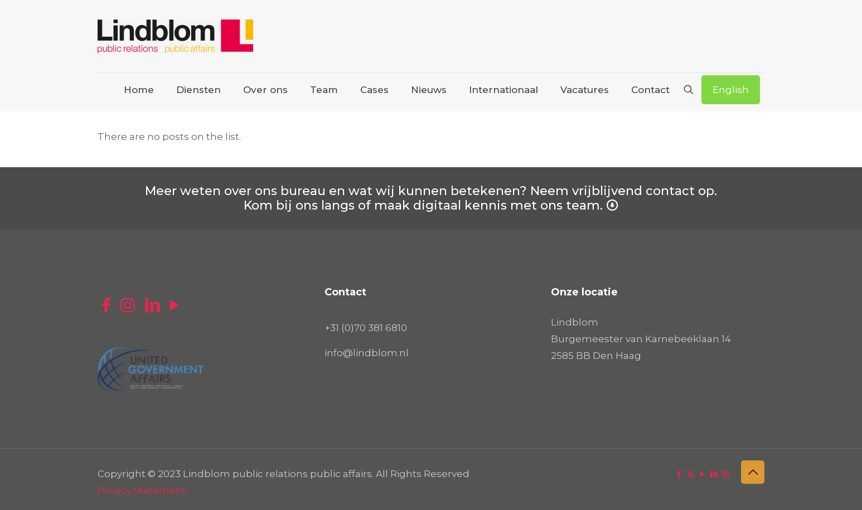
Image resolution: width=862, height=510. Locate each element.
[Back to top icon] (752, 472)
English (731, 89)
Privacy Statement (142, 490)
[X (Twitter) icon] (690, 474)
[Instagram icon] (725, 474)
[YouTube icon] (702, 474)
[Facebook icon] (679, 474)
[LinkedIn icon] (714, 474)
